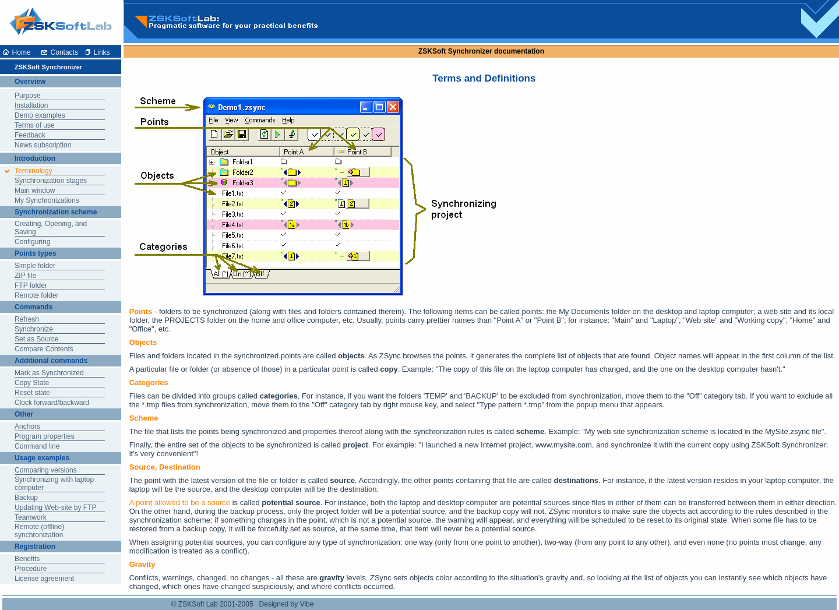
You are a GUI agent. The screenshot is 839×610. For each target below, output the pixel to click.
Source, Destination (164, 467)
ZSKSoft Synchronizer (455, 51)
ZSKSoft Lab (198, 604)
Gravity (142, 564)
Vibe (307, 604)
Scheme (143, 418)
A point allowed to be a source (179, 502)
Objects (143, 342)
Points (141, 311)
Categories (148, 382)
